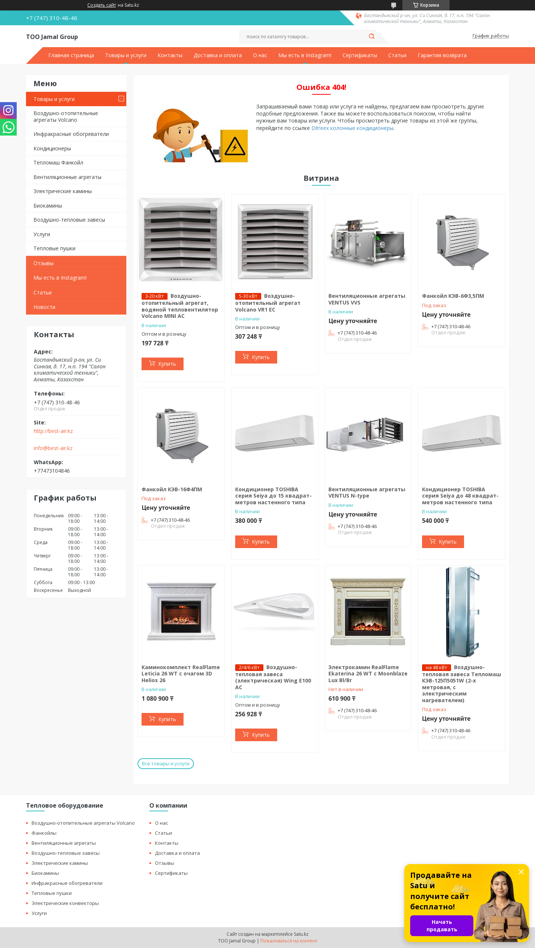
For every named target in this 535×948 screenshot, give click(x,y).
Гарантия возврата (442, 55)
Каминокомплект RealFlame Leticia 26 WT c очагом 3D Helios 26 (181, 674)
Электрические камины (62, 191)
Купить (167, 363)
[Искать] (371, 36)
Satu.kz (301, 934)
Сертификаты (360, 55)
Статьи (397, 55)
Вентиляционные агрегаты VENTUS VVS (366, 299)
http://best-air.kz (53, 431)
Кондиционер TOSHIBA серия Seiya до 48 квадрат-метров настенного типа (460, 496)
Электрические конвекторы (65, 903)
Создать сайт (101, 5)
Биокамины (47, 205)
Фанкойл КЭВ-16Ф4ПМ (172, 489)
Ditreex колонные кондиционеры (352, 127)
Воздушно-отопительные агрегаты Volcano (65, 116)
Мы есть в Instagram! (304, 55)
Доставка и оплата (218, 55)
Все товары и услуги (165, 763)
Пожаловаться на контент (288, 941)
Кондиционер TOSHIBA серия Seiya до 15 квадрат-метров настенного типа (273, 496)
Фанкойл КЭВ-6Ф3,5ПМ (453, 295)
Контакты (170, 55)
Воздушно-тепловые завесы (69, 219)
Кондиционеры (52, 148)
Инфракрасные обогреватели (71, 133)
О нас (260, 55)
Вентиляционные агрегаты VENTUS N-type (366, 492)
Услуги (41, 234)
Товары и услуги (125, 55)
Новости (44, 306)
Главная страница (71, 55)
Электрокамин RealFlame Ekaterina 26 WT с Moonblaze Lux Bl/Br (368, 674)
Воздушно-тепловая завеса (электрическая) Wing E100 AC (273, 677)
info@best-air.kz (53, 448)
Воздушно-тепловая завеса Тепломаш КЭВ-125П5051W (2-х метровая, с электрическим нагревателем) (461, 684)
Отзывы (43, 263)
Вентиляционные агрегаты (67, 176)
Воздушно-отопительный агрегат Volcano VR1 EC (268, 302)
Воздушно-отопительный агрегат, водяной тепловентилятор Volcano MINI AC (180, 305)
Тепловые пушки (54, 248)
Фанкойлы (44, 833)
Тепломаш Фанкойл (58, 162)
